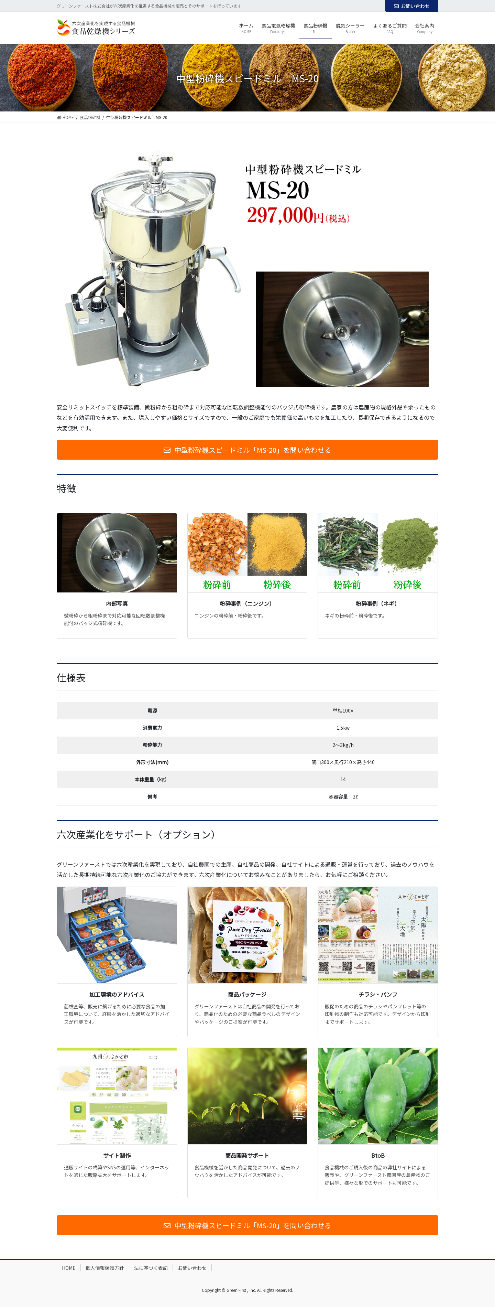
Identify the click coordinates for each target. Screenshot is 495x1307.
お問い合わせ (412, 5)
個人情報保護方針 (105, 1267)
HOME (69, 1267)
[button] (247, 450)
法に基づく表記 (151, 1267)
